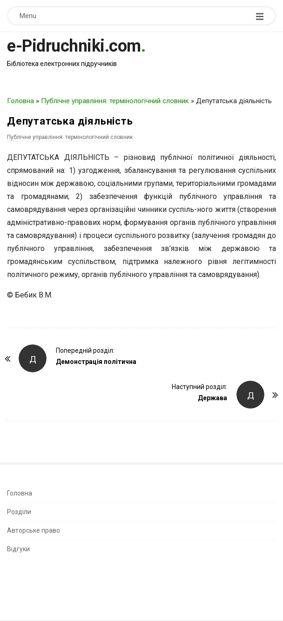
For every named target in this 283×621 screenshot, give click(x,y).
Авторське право (33, 530)
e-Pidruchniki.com (74, 46)
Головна (20, 101)
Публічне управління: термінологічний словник (115, 101)
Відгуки (18, 549)
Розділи (19, 511)
